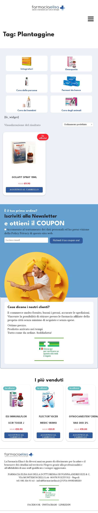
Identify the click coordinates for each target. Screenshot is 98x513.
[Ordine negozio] (78, 124)
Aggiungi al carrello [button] (24, 190)
